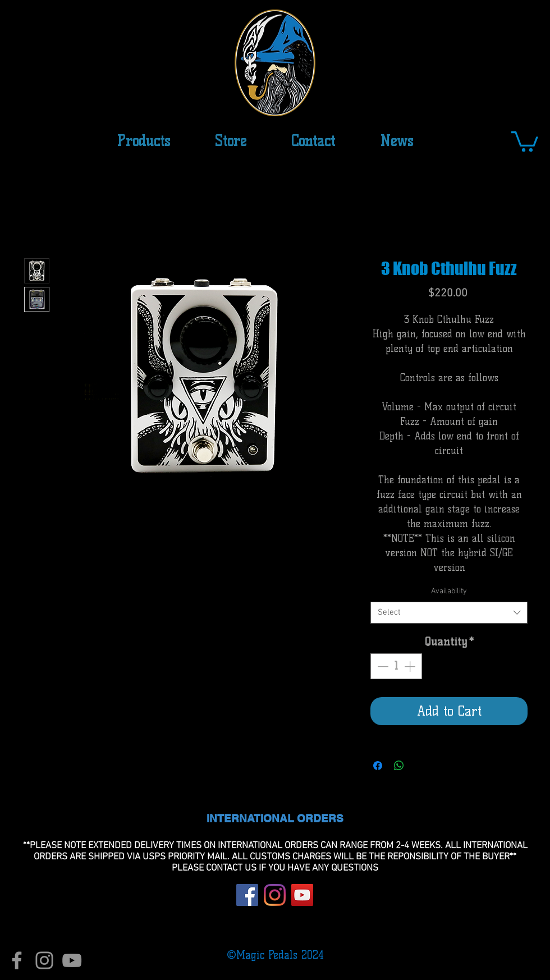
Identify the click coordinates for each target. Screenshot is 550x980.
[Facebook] (247, 895)
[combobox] (449, 613)
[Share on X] (420, 765)
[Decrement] (381, 666)
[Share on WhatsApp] (399, 765)
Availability (449, 591)
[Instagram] (275, 895)
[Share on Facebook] (377, 765)
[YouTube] (302, 895)
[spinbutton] (396, 666)
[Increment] (410, 666)
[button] (230, 141)
